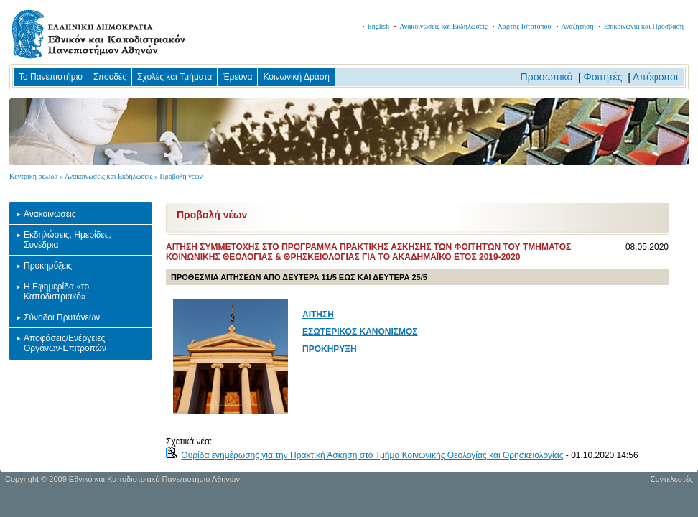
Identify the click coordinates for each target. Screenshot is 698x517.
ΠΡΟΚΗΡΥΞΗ (329, 349)
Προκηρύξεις (48, 266)
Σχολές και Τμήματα (174, 77)
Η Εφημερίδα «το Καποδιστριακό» (56, 291)
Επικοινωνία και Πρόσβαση (644, 26)
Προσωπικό (547, 77)
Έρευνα (237, 77)
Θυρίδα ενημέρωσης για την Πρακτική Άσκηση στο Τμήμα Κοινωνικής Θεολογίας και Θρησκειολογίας (372, 455)
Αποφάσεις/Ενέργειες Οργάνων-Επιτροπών (65, 343)
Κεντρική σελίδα (33, 176)
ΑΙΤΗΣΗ (318, 314)
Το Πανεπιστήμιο (51, 77)
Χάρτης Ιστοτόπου (525, 26)
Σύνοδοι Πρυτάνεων (62, 317)
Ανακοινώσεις (50, 214)
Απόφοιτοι (655, 77)
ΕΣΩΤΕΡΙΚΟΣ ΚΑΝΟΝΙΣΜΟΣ (360, 332)
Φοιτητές (603, 77)
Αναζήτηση (578, 26)
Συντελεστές (672, 479)
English (379, 26)
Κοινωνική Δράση (296, 77)
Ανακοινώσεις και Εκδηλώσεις (443, 26)
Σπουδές (109, 77)
